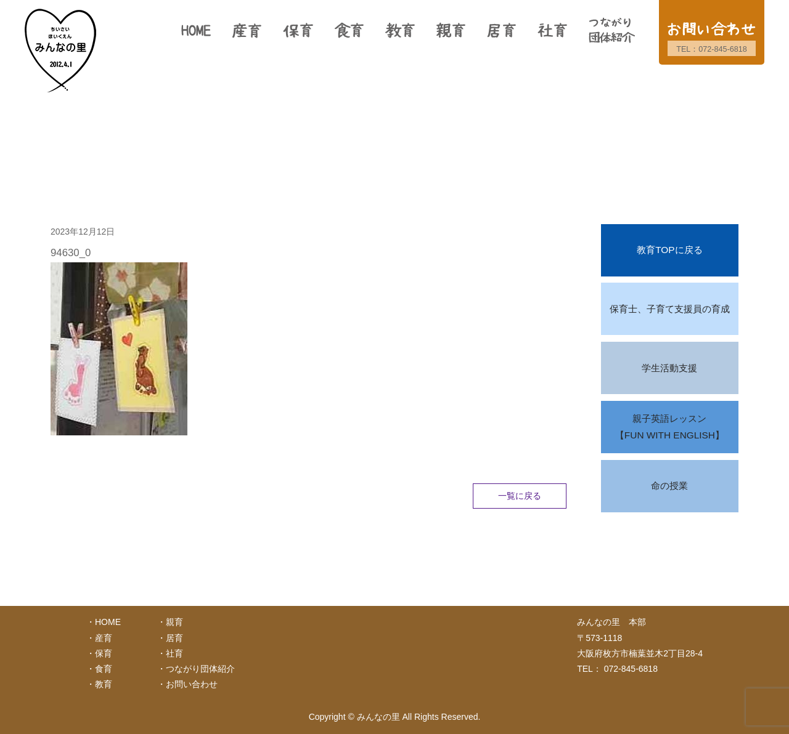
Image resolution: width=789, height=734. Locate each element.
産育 (103, 638)
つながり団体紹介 (200, 669)
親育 (174, 622)
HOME (108, 622)
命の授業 (669, 485)
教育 (103, 684)
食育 (103, 669)
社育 (174, 653)
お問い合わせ (192, 684)
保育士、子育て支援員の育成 (670, 309)
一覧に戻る (519, 496)
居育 (174, 638)
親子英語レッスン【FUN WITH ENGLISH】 (669, 427)
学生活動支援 (669, 368)
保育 (103, 653)
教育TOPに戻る (669, 249)
